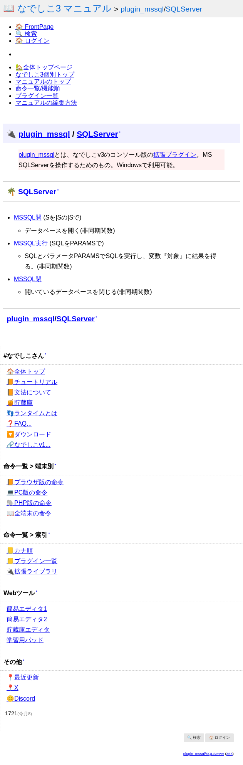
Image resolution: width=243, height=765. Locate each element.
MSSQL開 (28, 217)
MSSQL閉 (28, 279)
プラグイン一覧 (37, 95)
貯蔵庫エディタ (28, 629)
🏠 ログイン (32, 40)
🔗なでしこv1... (28, 444)
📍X (12, 687)
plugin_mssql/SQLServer (203, 754)
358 (229, 754)
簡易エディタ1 (27, 609)
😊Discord (21, 698)
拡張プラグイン (174, 154)
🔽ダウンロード (29, 434)
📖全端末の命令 (29, 513)
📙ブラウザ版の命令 (35, 482)
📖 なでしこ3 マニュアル (57, 8)
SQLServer (184, 9)
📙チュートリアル (32, 382)
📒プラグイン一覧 (32, 561)
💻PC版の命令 (27, 492)
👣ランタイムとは (32, 413)
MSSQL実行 (31, 243)
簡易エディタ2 (27, 619)
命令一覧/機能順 (37, 88)
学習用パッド (25, 640)
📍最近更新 (23, 677)
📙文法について (29, 392)
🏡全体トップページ (43, 67)
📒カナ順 (20, 550)
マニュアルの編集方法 (46, 102)
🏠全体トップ (26, 371)
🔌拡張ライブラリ (32, 571)
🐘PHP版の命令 (29, 503)
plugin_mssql (142, 9)
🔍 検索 (26, 33)
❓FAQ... (19, 423)
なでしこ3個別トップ (44, 74)
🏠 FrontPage (34, 26)
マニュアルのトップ (43, 81)
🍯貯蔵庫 (20, 402)
